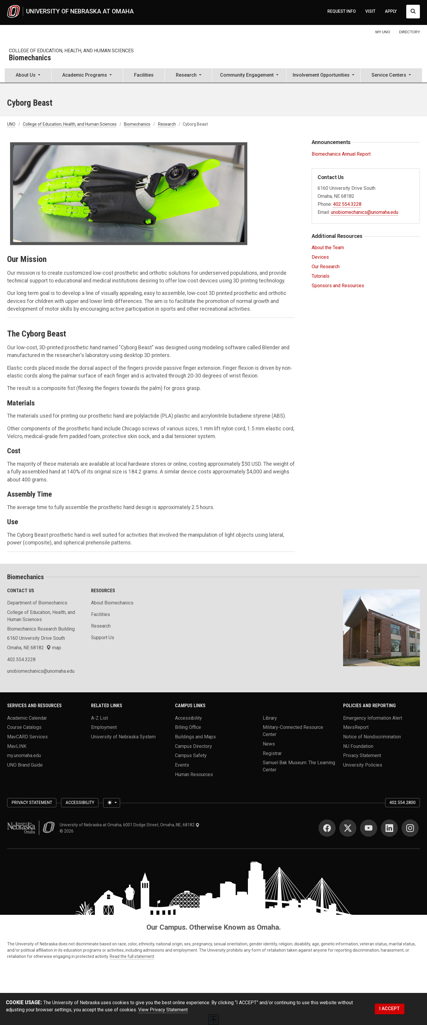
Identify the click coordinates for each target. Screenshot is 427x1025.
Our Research (326, 266)
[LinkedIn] (389, 828)
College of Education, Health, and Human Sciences (71, 50)
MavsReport (356, 727)
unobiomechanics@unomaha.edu (364, 212)
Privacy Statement (362, 755)
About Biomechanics (112, 603)
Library (270, 718)
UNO (11, 124)
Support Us (102, 637)
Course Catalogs (24, 727)
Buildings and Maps (195, 737)
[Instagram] (410, 828)
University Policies (362, 765)
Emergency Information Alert (372, 718)
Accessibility (188, 718)
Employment (104, 727)
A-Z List (99, 718)
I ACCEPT (389, 1008)
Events (182, 765)
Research (167, 124)
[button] (28, 75)
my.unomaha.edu (24, 755)
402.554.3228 (347, 204)
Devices (320, 257)
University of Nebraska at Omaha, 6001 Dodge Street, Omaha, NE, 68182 (130, 824)
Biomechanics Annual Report (341, 154)
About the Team (328, 247)
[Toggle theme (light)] (111, 803)
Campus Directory (193, 746)
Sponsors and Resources (338, 285)
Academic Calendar (27, 718)
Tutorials (320, 276)
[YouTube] (368, 828)
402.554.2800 (402, 802)
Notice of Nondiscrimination (372, 737)
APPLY (391, 11)
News (269, 744)
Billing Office (188, 727)
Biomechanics (30, 58)
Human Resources (194, 774)
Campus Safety (191, 755)
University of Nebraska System (123, 737)
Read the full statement (132, 956)
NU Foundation (358, 746)
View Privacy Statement (163, 1010)
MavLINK (16, 746)
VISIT (370, 11)
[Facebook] (327, 828)
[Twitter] (347, 828)
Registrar (272, 753)
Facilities (144, 75)
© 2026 (67, 831)
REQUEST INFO (341, 11)
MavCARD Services (27, 737)
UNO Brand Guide (25, 765)
